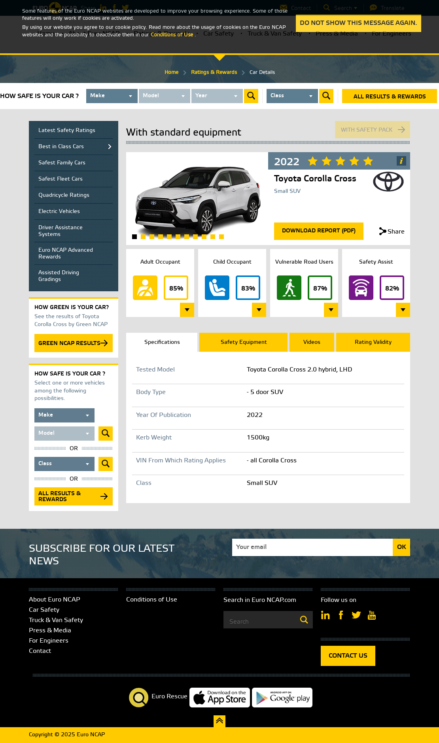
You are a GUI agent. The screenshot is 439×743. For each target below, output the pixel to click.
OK (401, 547)
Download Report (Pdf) (319, 231)
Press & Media (50, 630)
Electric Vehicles (59, 211)
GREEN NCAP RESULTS (69, 343)
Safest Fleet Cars (60, 179)
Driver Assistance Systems (60, 231)
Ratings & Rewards (214, 72)
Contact (40, 651)
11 (221, 236)
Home (171, 72)
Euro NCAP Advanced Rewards (65, 253)
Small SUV (287, 191)
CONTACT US (348, 656)
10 (212, 236)
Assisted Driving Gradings (58, 276)
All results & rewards (390, 97)
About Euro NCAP (54, 599)
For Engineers (48, 641)
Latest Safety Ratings (66, 130)
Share (396, 232)
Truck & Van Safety (56, 620)
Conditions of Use (151, 599)
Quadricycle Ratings (63, 195)
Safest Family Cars (61, 163)
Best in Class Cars (61, 146)
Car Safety (44, 610)
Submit (251, 96)
